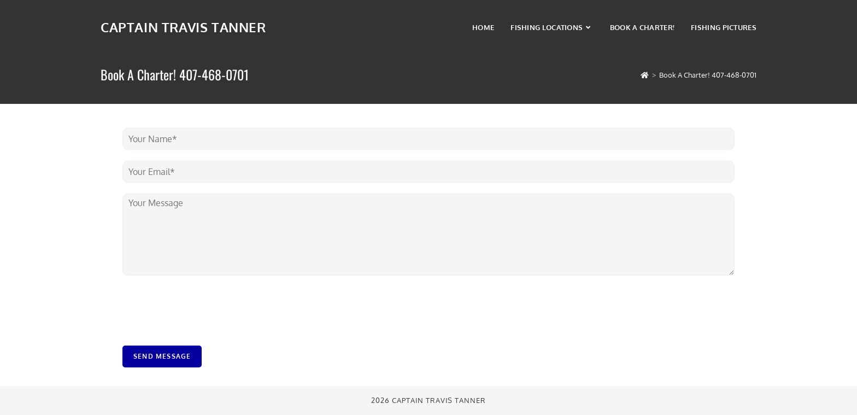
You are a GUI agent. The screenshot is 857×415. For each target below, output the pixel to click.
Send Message (162, 356)
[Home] (645, 75)
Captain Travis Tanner (183, 27)
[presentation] (205, 328)
